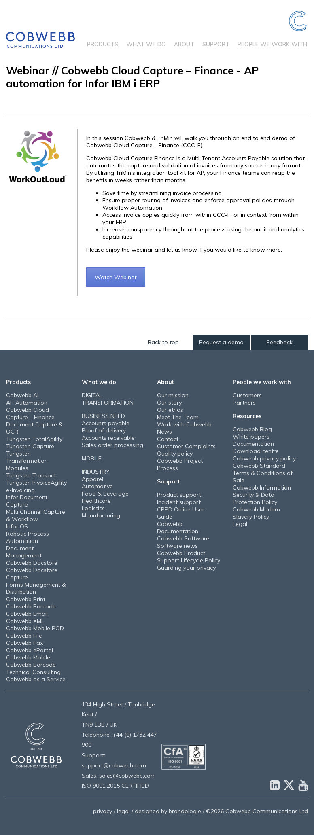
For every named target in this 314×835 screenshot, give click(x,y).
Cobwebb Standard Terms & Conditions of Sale (263, 473)
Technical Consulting (33, 672)
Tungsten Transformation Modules (27, 461)
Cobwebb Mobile (28, 657)
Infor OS (17, 526)
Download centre (256, 451)
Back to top (163, 342)
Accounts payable (105, 423)
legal (123, 811)
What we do (146, 44)
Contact (167, 439)
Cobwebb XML (25, 621)
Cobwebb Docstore (31, 562)
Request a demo (221, 342)
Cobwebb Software (183, 538)
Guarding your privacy (186, 567)
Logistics (93, 508)
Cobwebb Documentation (177, 527)
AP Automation (26, 402)
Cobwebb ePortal (29, 650)
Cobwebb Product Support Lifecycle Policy (188, 556)
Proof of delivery (104, 430)
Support (215, 44)
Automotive (97, 486)
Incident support (179, 502)
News (164, 431)
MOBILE (92, 458)
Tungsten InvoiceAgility (36, 482)
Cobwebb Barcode (31, 606)
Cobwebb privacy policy (264, 458)
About (184, 44)
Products (102, 44)
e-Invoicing (20, 490)
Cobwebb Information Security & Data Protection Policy (262, 495)
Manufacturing (101, 515)
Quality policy (175, 453)
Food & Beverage (105, 493)
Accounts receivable (108, 437)
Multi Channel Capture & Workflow (35, 515)
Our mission (173, 395)
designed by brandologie (168, 811)
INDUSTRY (96, 471)
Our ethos (170, 409)
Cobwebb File (24, 635)
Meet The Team (178, 417)
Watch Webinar (116, 277)
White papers (251, 436)
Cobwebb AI (22, 395)
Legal (240, 524)
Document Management (24, 552)
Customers (247, 395)
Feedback (280, 342)
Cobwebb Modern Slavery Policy (256, 513)
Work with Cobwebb (184, 424)
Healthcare (96, 500)
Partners (244, 402)
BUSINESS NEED (103, 416)
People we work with (272, 44)
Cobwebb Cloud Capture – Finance (30, 413)
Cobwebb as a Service (36, 679)
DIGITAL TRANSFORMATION (108, 399)
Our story (169, 402)
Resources (247, 416)
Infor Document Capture (26, 501)
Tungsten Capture (30, 446)
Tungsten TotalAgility (34, 439)
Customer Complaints (186, 446)
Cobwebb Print (25, 599)
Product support (179, 494)
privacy (102, 811)
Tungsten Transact (31, 475)
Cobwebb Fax (24, 642)
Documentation (253, 443)
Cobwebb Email (27, 613)
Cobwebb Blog (252, 429)
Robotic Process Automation (27, 537)
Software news (177, 545)
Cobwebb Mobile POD (35, 628)
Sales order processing (112, 445)
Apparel (92, 479)
